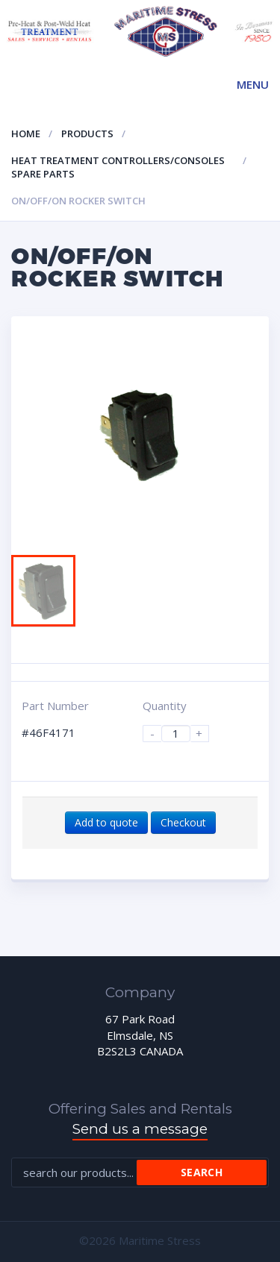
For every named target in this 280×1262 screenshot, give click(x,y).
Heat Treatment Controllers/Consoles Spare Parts (118, 167)
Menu (253, 84)
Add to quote (106, 822)
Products (87, 133)
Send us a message (140, 1128)
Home (25, 133)
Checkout (183, 822)
